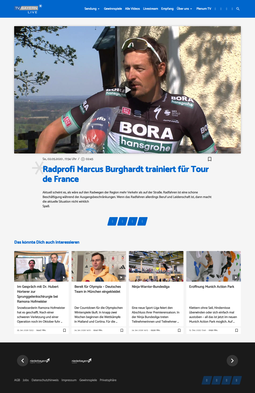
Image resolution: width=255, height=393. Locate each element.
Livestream (150, 9)
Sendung (90, 9)
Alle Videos (132, 9)
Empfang (167, 9)
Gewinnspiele (113, 9)
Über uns (183, 9)
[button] (22, 360)
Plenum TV (203, 9)
